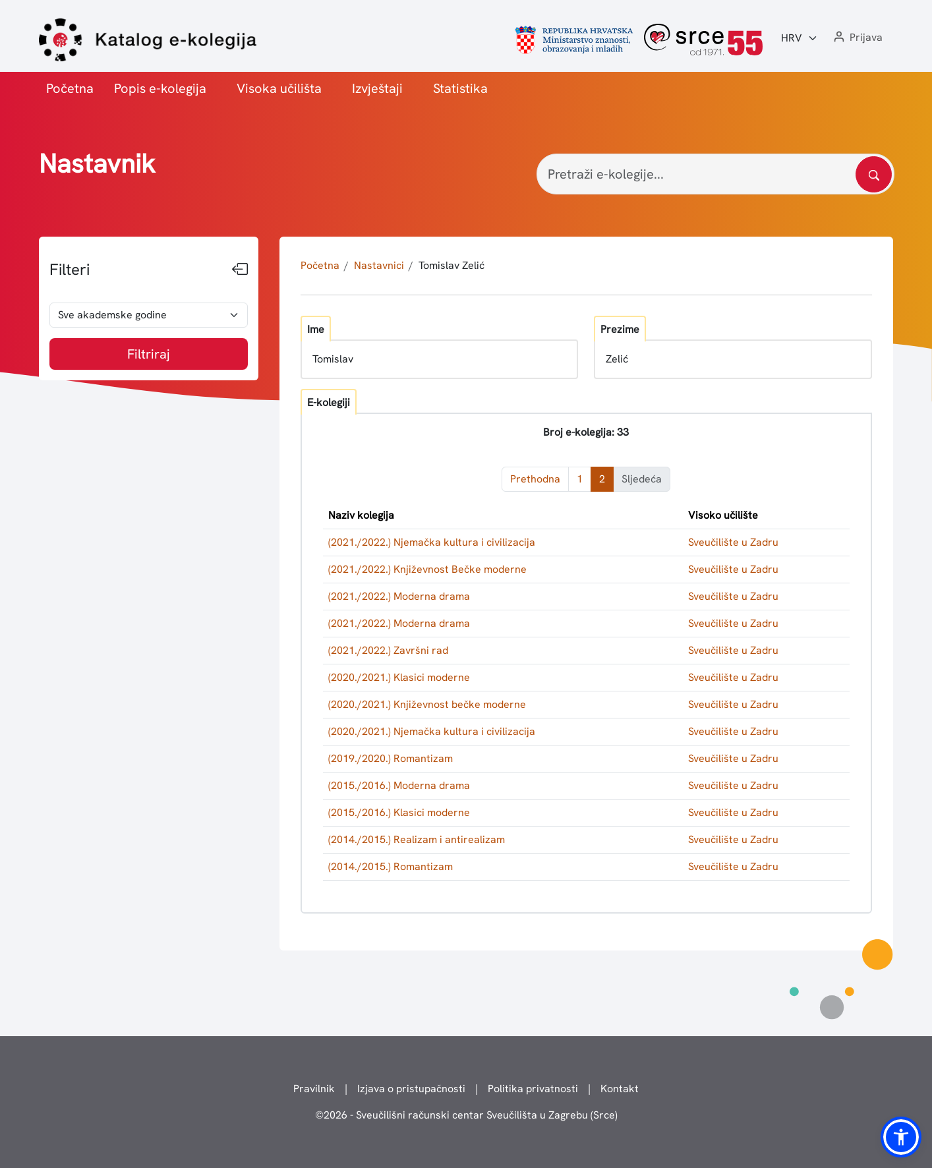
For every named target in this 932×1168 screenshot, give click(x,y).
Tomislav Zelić (451, 265)
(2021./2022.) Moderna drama (399, 596)
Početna (70, 88)
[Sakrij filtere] (240, 269)
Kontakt (619, 1088)
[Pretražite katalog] (874, 174)
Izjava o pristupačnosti (411, 1088)
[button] (857, 37)
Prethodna (535, 479)
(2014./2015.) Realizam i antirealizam (416, 839)
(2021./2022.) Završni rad (388, 650)
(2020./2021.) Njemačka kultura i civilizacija (431, 731)
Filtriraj (148, 354)
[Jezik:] (799, 38)
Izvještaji (377, 88)
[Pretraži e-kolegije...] (715, 174)
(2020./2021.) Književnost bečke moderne (427, 704)
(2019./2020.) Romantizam (390, 758)
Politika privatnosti (533, 1088)
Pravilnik (314, 1088)
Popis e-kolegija (160, 88)
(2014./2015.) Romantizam (390, 866)
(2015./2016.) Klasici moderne (399, 812)
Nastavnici (379, 265)
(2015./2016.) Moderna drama (399, 785)
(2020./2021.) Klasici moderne (399, 677)
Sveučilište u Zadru (733, 542)
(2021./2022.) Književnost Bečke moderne (427, 569)
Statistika (460, 88)
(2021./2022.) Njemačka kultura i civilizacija (431, 542)
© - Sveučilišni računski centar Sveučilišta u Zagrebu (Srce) (466, 1115)
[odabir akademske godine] (148, 315)
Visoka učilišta (279, 88)
